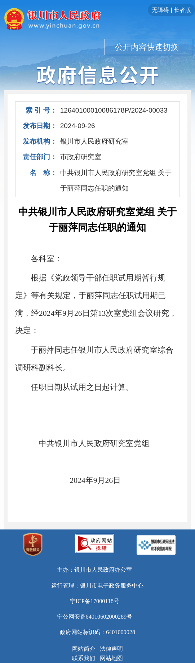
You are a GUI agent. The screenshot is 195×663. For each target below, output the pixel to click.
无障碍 (160, 10)
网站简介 (83, 649)
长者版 (182, 10)
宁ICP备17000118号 (95, 601)
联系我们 (83, 658)
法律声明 (111, 649)
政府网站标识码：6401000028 (97, 632)
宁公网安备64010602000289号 (95, 617)
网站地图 (111, 658)
